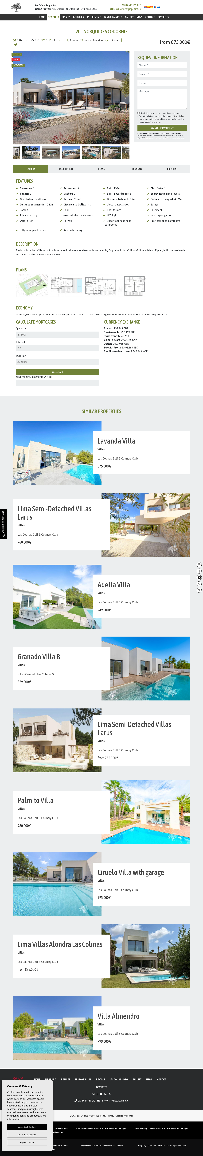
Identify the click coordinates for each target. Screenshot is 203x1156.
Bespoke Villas (81, 17)
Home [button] (42, 17)
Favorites (163, 17)
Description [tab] (66, 168)
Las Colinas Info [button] (113, 17)
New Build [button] (53, 17)
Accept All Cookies (27, 1126)
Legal (103, 1115)
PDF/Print (172, 168)
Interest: (21, 342)
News (139, 17)
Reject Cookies (27, 1142)
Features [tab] (30, 168)
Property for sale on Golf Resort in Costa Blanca (101, 1146)
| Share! (114, 40)
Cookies (119, 1115)
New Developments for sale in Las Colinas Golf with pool (101, 1128)
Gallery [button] (129, 17)
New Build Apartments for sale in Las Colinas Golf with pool (162, 1128)
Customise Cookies (27, 1134)
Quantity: (21, 328)
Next (125, 97)
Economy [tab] (137, 168)
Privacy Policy (178, 116)
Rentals (96, 17)
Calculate (57, 371)
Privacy (110, 1115)
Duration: (21, 355)
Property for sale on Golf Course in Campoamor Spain (162, 1146)
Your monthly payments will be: (34, 376)
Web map (128, 1115)
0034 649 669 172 (131, 5)
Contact (150, 17)
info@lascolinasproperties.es (127, 9)
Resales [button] (66, 17)
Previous (17, 97)
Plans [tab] (101, 168)
